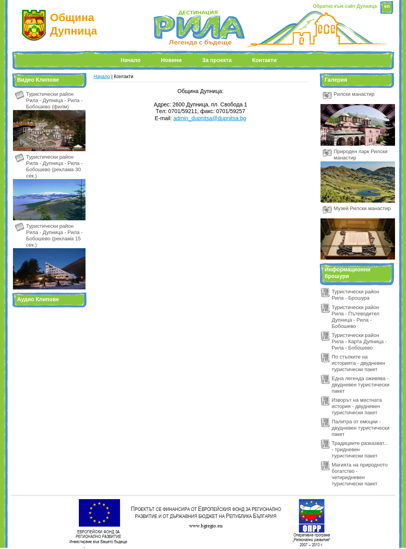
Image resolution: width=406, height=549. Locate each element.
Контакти (264, 60)
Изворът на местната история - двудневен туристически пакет (357, 406)
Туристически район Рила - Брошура (355, 295)
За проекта (216, 60)
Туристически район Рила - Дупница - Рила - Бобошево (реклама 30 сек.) (54, 166)
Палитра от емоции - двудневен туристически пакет (361, 428)
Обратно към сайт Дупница (345, 6)
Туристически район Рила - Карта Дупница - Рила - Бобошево (359, 341)
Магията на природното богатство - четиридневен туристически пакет (360, 474)
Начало (131, 60)
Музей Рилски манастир (362, 208)
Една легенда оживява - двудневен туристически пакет (361, 384)
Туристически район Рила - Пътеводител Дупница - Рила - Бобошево (356, 316)
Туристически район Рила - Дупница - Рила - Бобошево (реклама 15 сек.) (54, 235)
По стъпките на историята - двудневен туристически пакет (358, 363)
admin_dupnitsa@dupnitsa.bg (209, 118)
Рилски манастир (354, 94)
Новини (171, 60)
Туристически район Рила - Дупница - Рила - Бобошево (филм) (54, 100)
